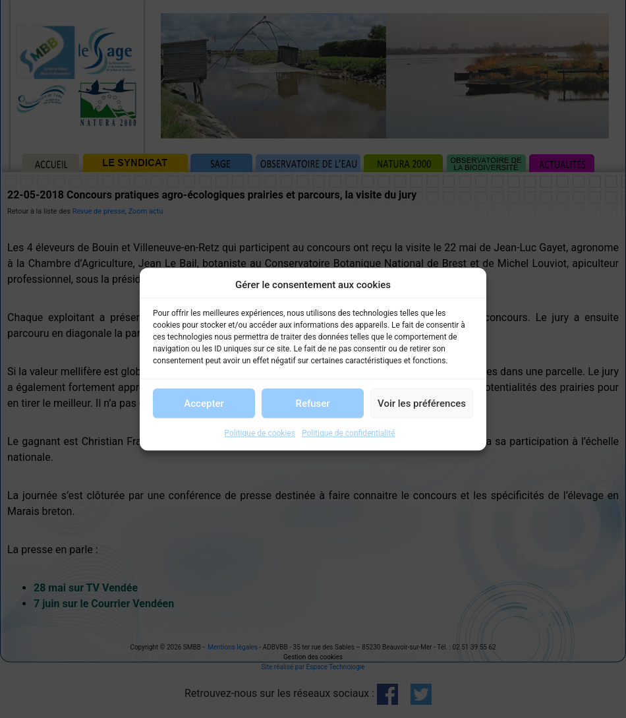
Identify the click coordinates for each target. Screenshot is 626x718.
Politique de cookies (260, 433)
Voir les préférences (422, 403)
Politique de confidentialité (348, 433)
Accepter (203, 403)
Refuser (312, 403)
